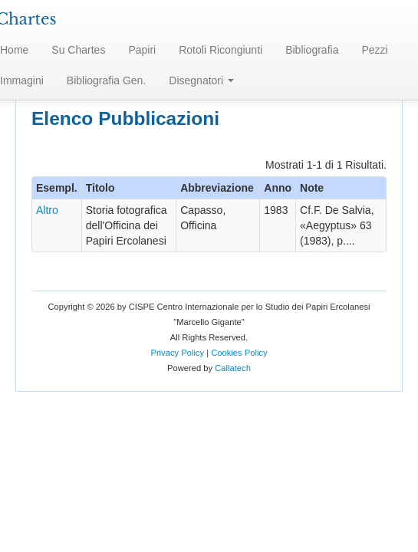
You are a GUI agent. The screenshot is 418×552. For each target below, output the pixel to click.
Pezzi (374, 50)
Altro (47, 210)
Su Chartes (78, 50)
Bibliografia (311, 50)
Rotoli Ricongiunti (220, 50)
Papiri (142, 50)
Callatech (233, 368)
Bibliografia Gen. (106, 80)
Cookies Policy (239, 352)
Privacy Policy (177, 352)
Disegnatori (201, 80)
